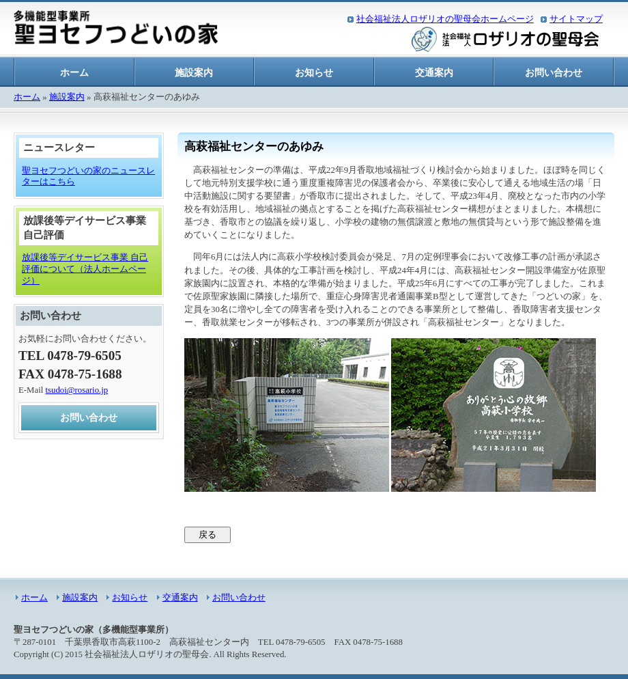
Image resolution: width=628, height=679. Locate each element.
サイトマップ (576, 19)
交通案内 (434, 73)
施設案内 (194, 73)
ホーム (74, 73)
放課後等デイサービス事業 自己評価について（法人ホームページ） (85, 269)
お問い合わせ (553, 73)
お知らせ (314, 73)
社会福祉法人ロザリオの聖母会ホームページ (445, 19)
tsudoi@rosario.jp (76, 390)
